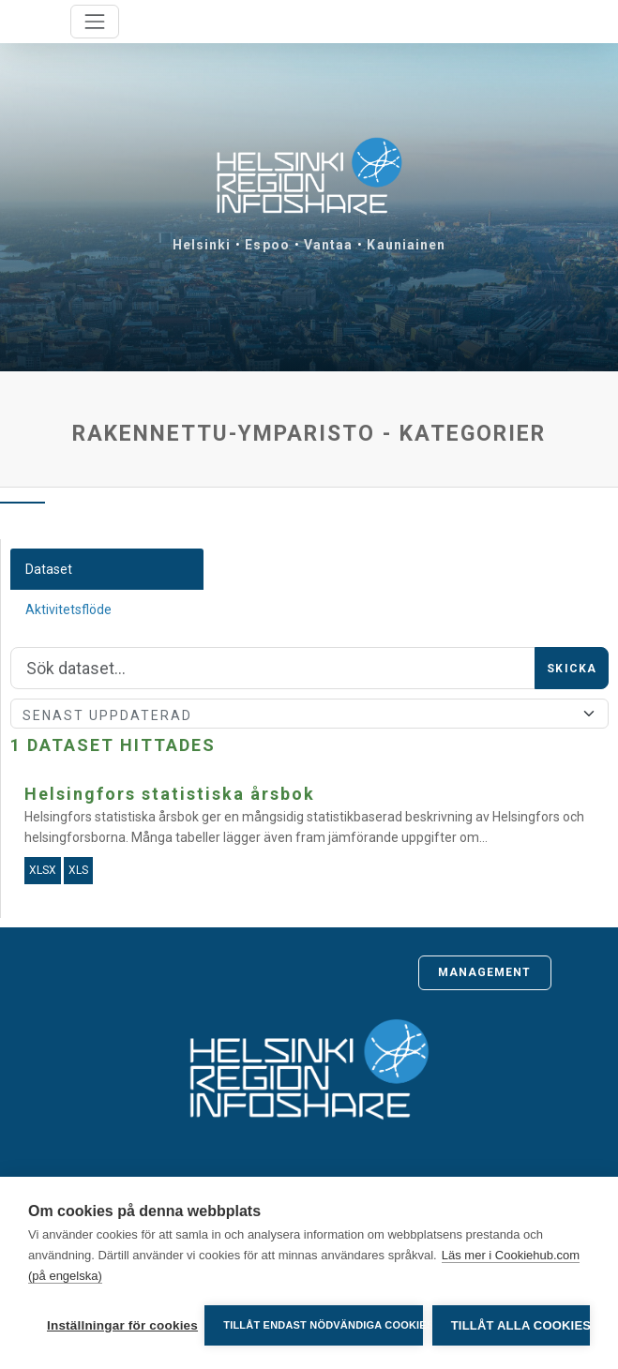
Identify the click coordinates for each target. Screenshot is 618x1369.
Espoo (267, 244)
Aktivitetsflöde (68, 609)
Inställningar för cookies (121, 1325)
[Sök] (272, 668)
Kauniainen (406, 244)
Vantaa (329, 244)
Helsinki (202, 244)
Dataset (48, 569)
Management (485, 972)
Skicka (571, 668)
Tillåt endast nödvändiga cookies (322, 1325)
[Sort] (309, 714)
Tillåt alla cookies (520, 1325)
